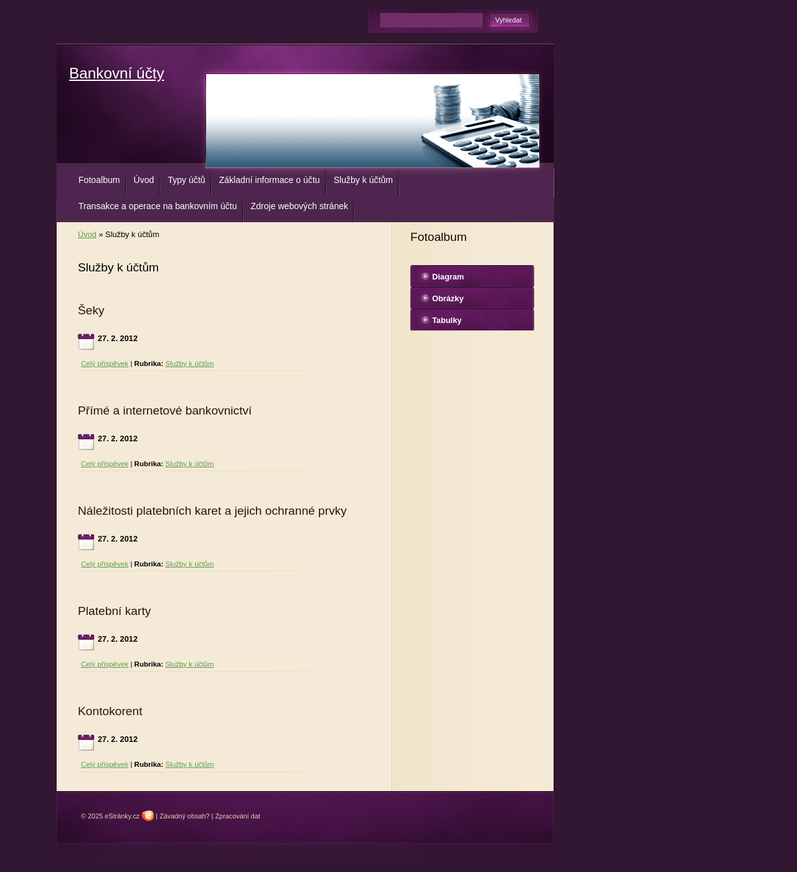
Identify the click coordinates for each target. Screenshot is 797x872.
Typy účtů (186, 180)
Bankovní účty (116, 73)
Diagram (448, 276)
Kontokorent (110, 711)
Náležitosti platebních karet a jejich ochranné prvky (212, 510)
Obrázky (448, 298)
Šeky (91, 310)
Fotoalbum (99, 180)
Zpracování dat (237, 816)
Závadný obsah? (184, 816)
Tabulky (446, 320)
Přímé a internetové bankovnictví (165, 410)
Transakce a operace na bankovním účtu (157, 206)
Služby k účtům (363, 180)
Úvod (144, 180)
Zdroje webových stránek (300, 206)
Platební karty (114, 610)
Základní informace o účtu (269, 180)
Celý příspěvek (104, 363)
